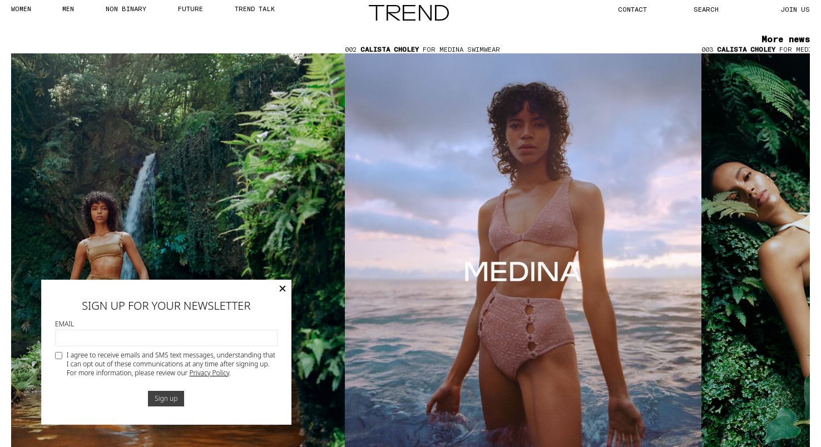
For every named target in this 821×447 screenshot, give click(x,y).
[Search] (719, 8)
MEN (68, 8)
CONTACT (632, 9)
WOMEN (21, 8)
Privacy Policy (209, 373)
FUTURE (190, 8)
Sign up (166, 398)
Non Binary (126, 8)
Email (64, 324)
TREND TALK (255, 8)
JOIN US (795, 9)
